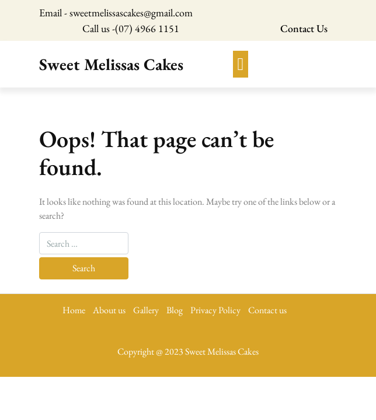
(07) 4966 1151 (147, 28)
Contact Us (304, 28)
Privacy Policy (215, 310)
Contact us (267, 310)
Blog (174, 310)
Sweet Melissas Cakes (111, 64)
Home (73, 310)
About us (109, 310)
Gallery (146, 310)
